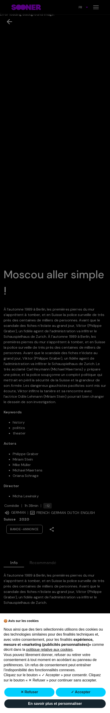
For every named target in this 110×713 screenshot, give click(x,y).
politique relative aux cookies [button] (49, 649)
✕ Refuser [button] (29, 692)
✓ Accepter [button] (80, 692)
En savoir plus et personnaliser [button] (55, 704)
